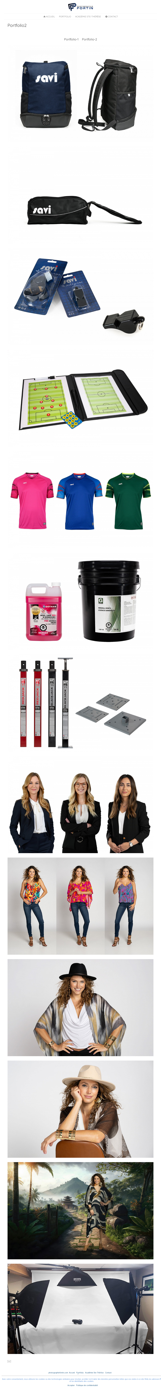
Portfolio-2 (89, 39)
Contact (111, 16)
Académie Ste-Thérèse (88, 16)
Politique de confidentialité (87, 1385)
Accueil (49, 16)
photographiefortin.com (58, 1373)
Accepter (71, 1385)
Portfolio (65, 16)
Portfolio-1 (71, 39)
